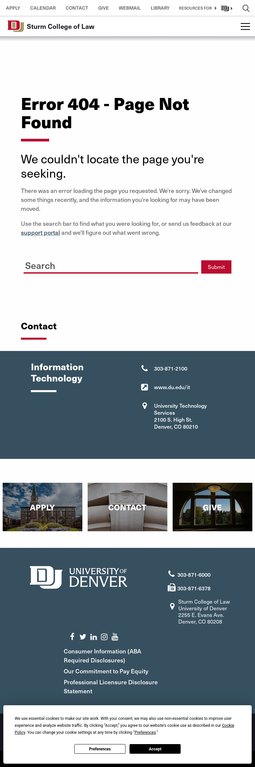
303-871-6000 (194, 573)
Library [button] (160, 8)
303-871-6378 (194, 587)
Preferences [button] (145, 732)
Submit (216, 266)
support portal (40, 232)
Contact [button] (77, 8)
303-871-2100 (170, 368)
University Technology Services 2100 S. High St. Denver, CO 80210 (180, 416)
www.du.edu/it (172, 386)
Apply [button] (13, 8)
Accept (155, 749)
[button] (196, 8)
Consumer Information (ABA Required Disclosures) (109, 654)
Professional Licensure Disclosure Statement (118, 685)
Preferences (100, 749)
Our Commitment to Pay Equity (113, 670)
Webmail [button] (130, 8)
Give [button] (103, 8)
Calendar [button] (43, 8)
